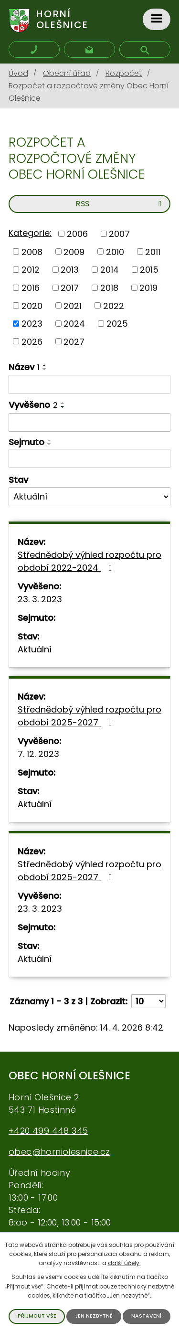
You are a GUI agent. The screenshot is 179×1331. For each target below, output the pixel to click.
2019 (148, 288)
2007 (119, 234)
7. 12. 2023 (38, 754)
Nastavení (146, 1316)
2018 (109, 288)
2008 (31, 251)
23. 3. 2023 (40, 599)
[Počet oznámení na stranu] (148, 1001)
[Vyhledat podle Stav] (89, 496)
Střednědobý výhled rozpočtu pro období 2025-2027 (89, 715)
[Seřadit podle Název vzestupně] (45, 365)
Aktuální (35, 649)
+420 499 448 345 (48, 1131)
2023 (31, 324)
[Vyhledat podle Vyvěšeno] (89, 422)
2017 (70, 288)
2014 (109, 270)
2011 (152, 251)
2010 (115, 251)
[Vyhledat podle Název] (89, 384)
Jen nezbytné (94, 1316)
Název (24, 367)
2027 (73, 341)
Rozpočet (123, 73)
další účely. (124, 1263)
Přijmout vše (37, 1316)
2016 (30, 288)
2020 (31, 305)
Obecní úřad (67, 73)
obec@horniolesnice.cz (59, 1152)
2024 (74, 324)
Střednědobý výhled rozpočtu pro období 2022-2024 (89, 561)
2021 (72, 305)
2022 (113, 305)
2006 (77, 234)
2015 (149, 270)
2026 (31, 341)
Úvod (18, 73)
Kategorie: (30, 233)
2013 (70, 270)
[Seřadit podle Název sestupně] (45, 369)
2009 (73, 251)
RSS (120, 203)
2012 (30, 270)
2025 (117, 324)
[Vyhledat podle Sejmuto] (89, 458)
